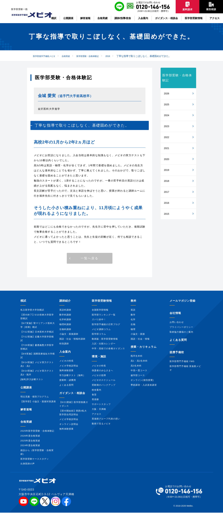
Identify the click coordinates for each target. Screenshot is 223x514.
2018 (166, 181)
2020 (166, 159)
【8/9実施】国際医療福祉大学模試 (37, 357)
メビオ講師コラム (101, 330)
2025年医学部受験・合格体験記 (37, 432)
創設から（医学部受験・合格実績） (37, 453)
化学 (133, 321)
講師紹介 (65, 302)
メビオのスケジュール (103, 381)
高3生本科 (136, 367)
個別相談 (211, 6)
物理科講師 (65, 325)
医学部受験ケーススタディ (34, 460)
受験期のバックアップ (103, 386)
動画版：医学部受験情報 (105, 340)
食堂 (94, 396)
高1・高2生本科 (139, 362)
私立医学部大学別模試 (32, 311)
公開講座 (26, 388)
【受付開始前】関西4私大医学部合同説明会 (73, 414)
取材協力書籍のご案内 (181, 333)
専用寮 (95, 400)
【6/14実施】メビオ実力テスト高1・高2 (37, 365)
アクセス (96, 415)
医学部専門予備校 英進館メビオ (185, 369)
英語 (133, 311)
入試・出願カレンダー (103, 345)
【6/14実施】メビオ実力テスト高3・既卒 (37, 374)
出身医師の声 (27, 465)
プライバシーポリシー (181, 328)
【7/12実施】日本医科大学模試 (37, 333)
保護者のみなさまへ (102, 372)
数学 (133, 316)
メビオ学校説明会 (68, 367)
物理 (133, 330)
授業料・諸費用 (67, 381)
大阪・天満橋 (99, 410)
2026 (166, 93)
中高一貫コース (139, 372)
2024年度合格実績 (30, 446)
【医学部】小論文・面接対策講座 (38, 402)
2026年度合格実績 (30, 437)
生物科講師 (65, 330)
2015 (166, 214)
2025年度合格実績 (30, 442)
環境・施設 (99, 357)
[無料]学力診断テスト (31, 380)
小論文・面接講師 (68, 335)
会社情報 (175, 314)
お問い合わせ (177, 323)
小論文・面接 (138, 335)
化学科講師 (65, 321)
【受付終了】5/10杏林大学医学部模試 (37, 318)
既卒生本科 (137, 357)
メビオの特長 (66, 362)
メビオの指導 (99, 376)
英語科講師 (65, 311)
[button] (89, 259)
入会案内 (65, 353)
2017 (166, 192)
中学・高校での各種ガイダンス (108, 350)
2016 (166, 203)
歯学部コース (138, 376)
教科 (133, 302)
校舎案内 (96, 391)
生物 (133, 325)
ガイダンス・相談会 (72, 394)
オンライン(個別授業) (142, 381)
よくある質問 (66, 386)
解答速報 (26, 410)
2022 (166, 137)
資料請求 (187, 6)
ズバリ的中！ (99, 321)
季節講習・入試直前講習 (144, 386)
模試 (23, 302)
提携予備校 (177, 353)
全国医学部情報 (100, 311)
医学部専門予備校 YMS (182, 362)
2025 (166, 104)
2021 (166, 148)
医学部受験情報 (102, 302)
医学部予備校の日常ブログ (106, 325)
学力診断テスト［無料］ (72, 376)
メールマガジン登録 (182, 302)
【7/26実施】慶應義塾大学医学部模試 (37, 348)
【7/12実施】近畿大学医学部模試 (37, 340)
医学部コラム (99, 335)
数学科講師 (65, 316)
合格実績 (26, 423)
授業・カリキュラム (144, 348)
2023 (166, 126)
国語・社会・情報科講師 (72, 340)
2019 (166, 170)
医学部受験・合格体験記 (177, 78)
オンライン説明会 (68, 425)
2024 (166, 115)
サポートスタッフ (101, 405)
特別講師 (64, 345)
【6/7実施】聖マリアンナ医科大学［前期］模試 (37, 326)
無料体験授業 (66, 372)
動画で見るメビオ (101, 425)
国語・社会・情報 (140, 340)
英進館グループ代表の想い (106, 420)
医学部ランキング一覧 (103, 316)
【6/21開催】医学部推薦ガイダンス (73, 405)
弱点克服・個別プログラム (34, 398)
